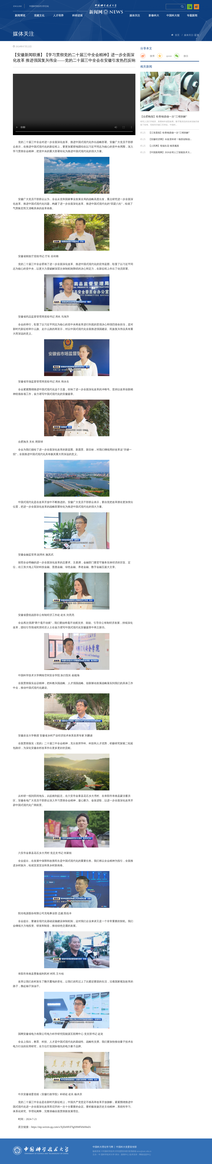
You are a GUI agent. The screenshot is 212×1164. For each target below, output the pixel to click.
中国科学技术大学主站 (39, 6)
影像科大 (154, 15)
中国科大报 (172, 15)
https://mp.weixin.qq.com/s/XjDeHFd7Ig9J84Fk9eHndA (61, 1127)
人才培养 (58, 15)
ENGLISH (17, 6)
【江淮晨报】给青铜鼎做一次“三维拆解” (169, 133)
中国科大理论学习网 (103, 1147)
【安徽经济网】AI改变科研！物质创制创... (170, 139)
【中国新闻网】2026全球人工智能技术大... (170, 152)
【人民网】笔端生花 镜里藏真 (164, 146)
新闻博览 (20, 15)
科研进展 (77, 15)
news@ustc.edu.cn (144, 1151)
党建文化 (39, 15)
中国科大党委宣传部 (126, 1147)
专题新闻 (192, 15)
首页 (177, 35)
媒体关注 (135, 15)
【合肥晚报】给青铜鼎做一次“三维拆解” (163, 116)
